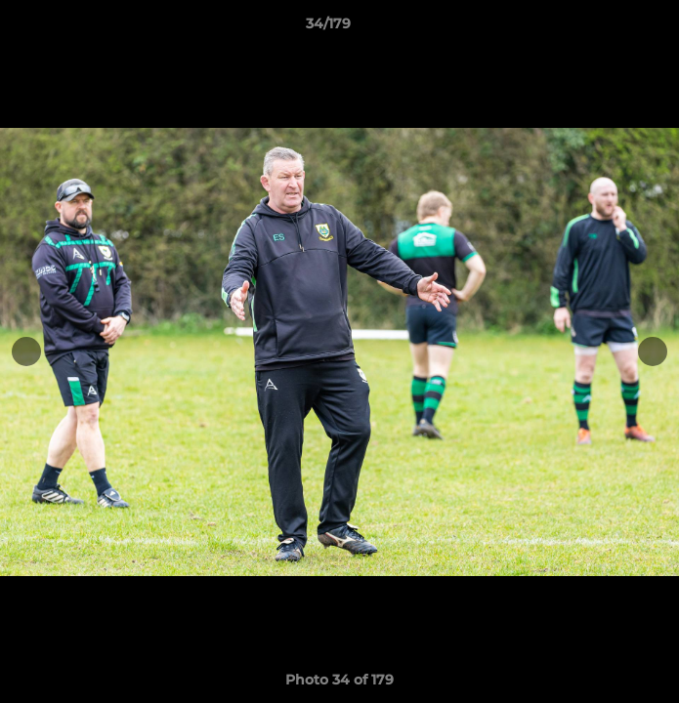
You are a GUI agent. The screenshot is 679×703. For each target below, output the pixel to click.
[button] (608, 28)
